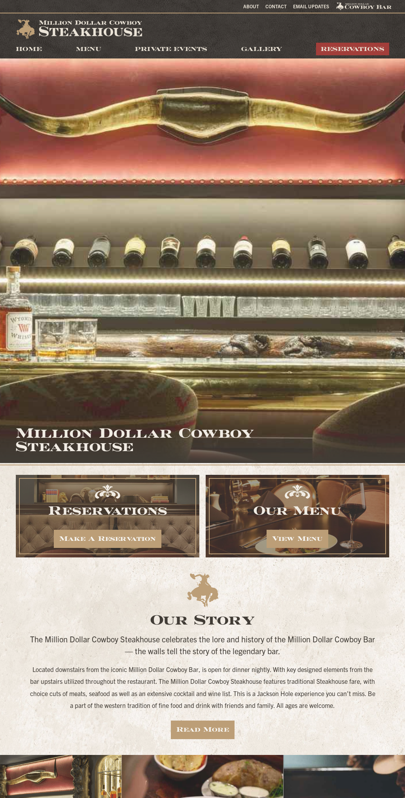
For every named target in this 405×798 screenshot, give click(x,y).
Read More (202, 729)
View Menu (297, 538)
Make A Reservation (107, 538)
